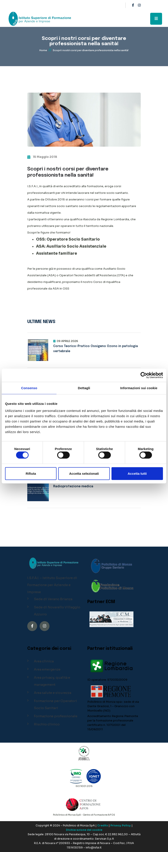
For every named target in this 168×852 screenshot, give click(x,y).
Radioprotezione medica (73, 486)
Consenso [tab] (29, 388)
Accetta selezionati (84, 473)
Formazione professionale (55, 716)
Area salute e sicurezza (52, 693)
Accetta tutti (137, 473)
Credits (102, 825)
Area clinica (44, 661)
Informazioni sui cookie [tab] (138, 388)
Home (43, 50)
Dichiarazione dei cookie (84, 829)
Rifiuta (31, 473)
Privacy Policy (120, 825)
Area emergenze (47, 669)
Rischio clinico (47, 724)
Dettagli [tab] (84, 388)
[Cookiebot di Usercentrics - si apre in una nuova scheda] (143, 375)
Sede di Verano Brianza (53, 599)
